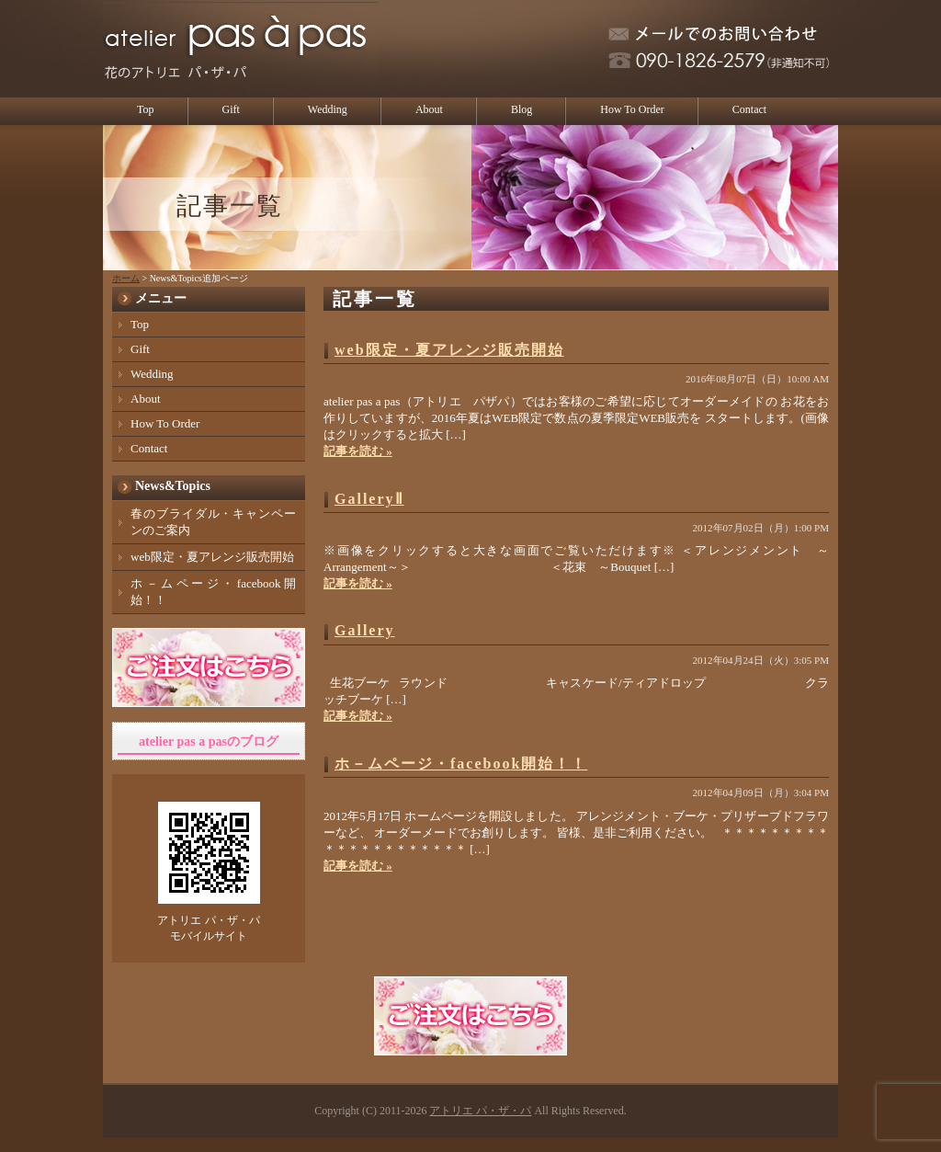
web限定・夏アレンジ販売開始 (449, 350)
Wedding (327, 109)
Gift (231, 109)
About (429, 109)
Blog (521, 109)
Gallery (364, 630)
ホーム (126, 278)
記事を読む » (357, 451)
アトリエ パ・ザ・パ (480, 1110)
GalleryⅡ (369, 499)
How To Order (632, 109)
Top (145, 109)
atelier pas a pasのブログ (208, 741)
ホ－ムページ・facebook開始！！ (460, 763)
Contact (749, 109)
